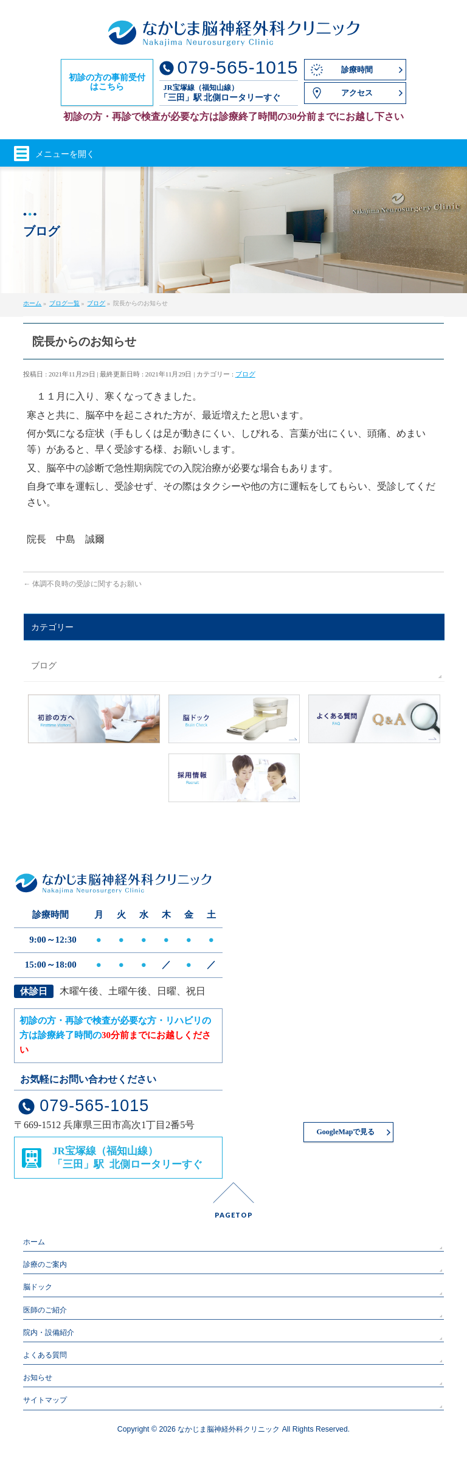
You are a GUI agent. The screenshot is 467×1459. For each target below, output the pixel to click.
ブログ (245, 374)
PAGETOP (234, 1215)
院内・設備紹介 (48, 1332)
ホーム (34, 1242)
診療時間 (357, 69)
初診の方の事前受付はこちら (107, 82)
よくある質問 (45, 1355)
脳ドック (37, 1287)
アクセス (357, 92)
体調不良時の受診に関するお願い (82, 584)
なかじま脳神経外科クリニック (229, 1429)
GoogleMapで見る (345, 1132)
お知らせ (37, 1377)
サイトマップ (45, 1400)
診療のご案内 (45, 1264)
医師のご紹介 (45, 1310)
